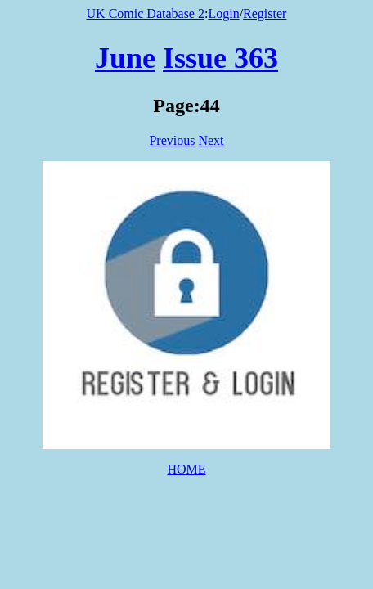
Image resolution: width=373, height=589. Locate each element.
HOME (186, 469)
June (125, 58)
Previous (172, 140)
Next (210, 140)
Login (223, 13)
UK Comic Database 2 (145, 13)
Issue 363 (220, 58)
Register (264, 13)
